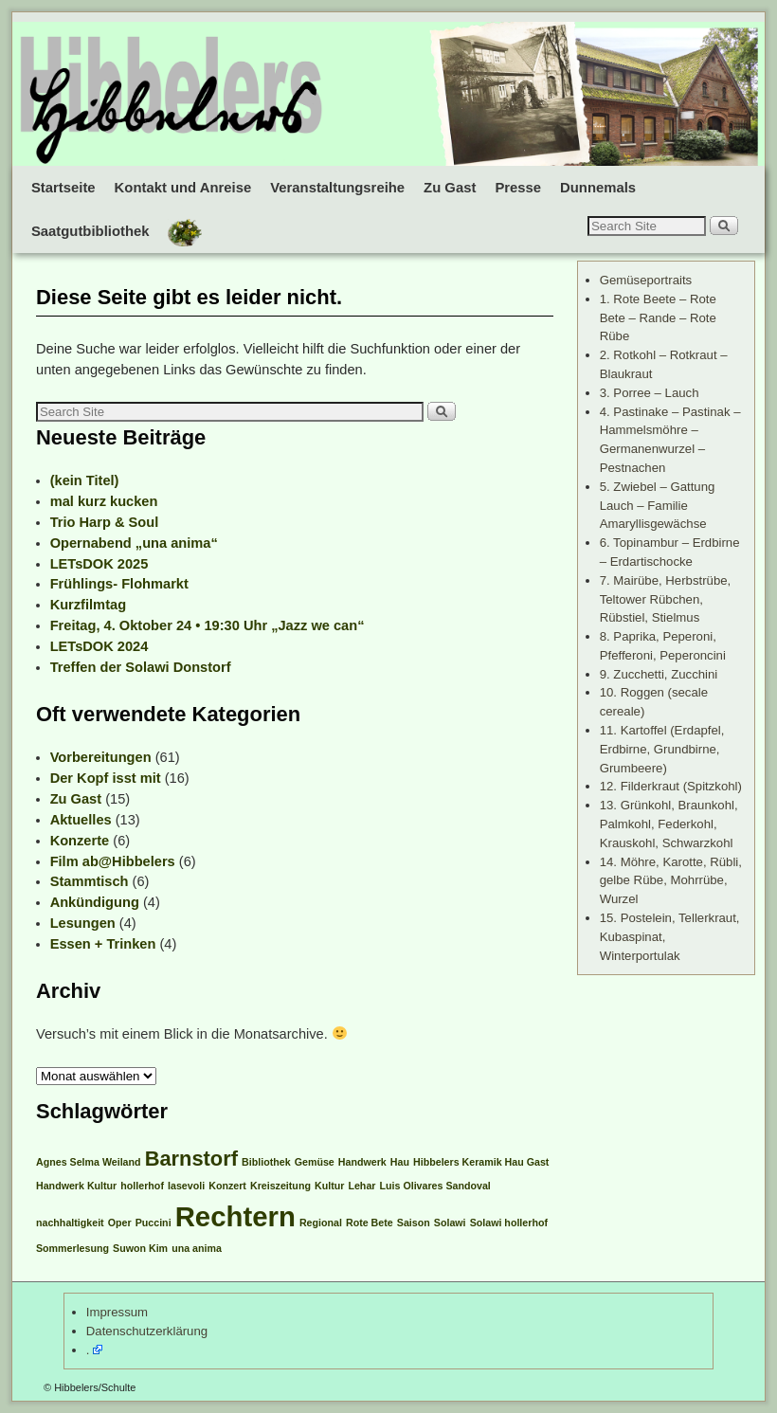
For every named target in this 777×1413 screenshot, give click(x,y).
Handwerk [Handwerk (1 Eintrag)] (362, 1162)
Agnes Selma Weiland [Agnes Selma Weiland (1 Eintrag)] (88, 1162)
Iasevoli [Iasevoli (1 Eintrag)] (186, 1185)
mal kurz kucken (104, 501)
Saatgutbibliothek (90, 231)
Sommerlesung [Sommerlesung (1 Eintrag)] (72, 1248)
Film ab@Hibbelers (112, 861)
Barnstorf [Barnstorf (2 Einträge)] (191, 1158)
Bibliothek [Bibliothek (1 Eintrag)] (266, 1162)
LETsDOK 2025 (99, 563)
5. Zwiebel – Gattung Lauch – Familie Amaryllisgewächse (657, 506)
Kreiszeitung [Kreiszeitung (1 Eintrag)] (280, 1185)
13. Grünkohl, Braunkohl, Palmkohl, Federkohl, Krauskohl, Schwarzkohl (669, 824)
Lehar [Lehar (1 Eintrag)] (361, 1185)
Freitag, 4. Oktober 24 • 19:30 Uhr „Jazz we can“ (207, 625)
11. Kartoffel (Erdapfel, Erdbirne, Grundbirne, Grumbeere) (662, 749)
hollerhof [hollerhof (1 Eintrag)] (142, 1185)
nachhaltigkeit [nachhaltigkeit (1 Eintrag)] (70, 1222)
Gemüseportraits (646, 280)
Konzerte (80, 840)
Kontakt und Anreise (183, 187)
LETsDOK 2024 (99, 646)
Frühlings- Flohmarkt (119, 583)
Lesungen (83, 923)
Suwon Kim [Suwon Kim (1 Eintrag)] (140, 1248)
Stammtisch (89, 881)
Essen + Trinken (103, 943)
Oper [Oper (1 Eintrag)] (120, 1222)
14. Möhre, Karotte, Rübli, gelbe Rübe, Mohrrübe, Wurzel (671, 881)
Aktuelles (81, 819)
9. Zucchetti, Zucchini (659, 674)
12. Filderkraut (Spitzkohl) (671, 786)
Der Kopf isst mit (105, 778)
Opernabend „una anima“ (134, 543)
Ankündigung (94, 902)
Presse (518, 187)
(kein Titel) (84, 480)
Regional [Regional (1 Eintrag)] (320, 1222)
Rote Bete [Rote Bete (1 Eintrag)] (369, 1222)
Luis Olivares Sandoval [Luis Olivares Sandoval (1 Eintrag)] (435, 1185)
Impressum (117, 1312)
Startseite (63, 187)
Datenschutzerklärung (147, 1331)
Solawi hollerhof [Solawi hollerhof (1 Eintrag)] (509, 1222)
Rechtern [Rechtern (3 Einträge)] (235, 1216)
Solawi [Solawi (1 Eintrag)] (450, 1222)
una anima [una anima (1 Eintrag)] (197, 1248)
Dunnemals (598, 187)
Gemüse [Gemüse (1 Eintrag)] (314, 1162)
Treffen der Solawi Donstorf (140, 667)
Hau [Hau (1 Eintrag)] (399, 1162)
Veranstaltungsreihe (337, 187)
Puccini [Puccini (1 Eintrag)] (154, 1222)
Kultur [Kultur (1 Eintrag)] (329, 1185)
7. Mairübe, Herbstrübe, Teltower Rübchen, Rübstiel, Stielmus (666, 599)
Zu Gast (450, 187)
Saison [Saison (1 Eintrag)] (413, 1222)
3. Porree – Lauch (649, 393)
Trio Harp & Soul (104, 522)
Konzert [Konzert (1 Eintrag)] (227, 1185)
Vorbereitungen (101, 757)
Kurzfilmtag (88, 604)
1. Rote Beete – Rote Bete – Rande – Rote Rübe (658, 318)
